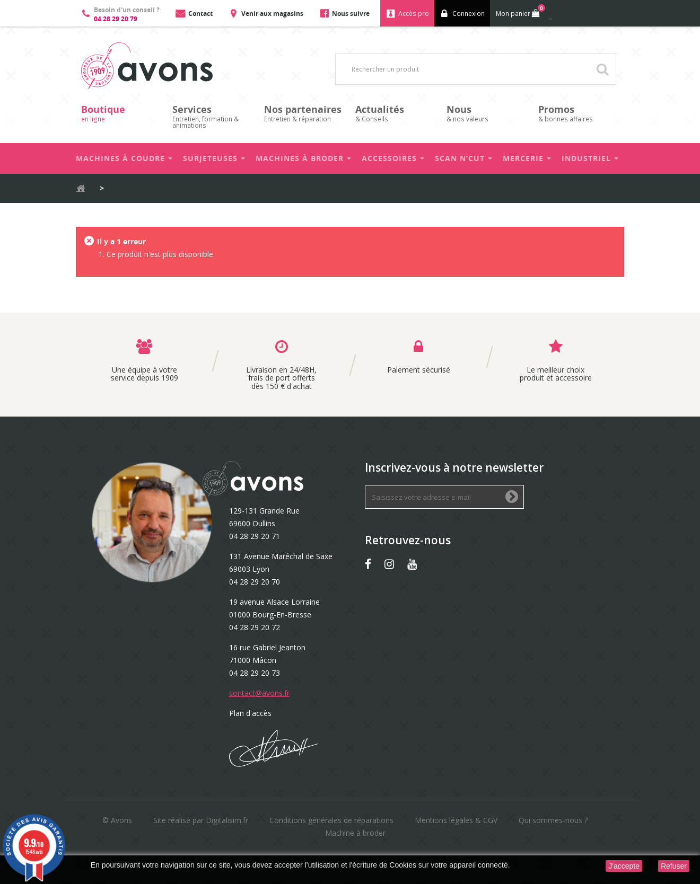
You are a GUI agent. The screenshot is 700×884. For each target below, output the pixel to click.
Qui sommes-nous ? (553, 820)
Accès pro (413, 13)
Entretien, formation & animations (212, 116)
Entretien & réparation (304, 113)
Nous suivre (351, 13)
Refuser (674, 866)
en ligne (121, 113)
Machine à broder (355, 833)
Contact (200, 13)
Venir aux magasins (272, 13)
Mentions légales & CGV (456, 820)
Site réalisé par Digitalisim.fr (200, 820)
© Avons (117, 820)
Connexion (468, 13)
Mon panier (519, 11)
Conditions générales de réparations (331, 820)
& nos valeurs (487, 113)
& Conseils (395, 113)
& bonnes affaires (578, 113)
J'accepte (624, 866)
